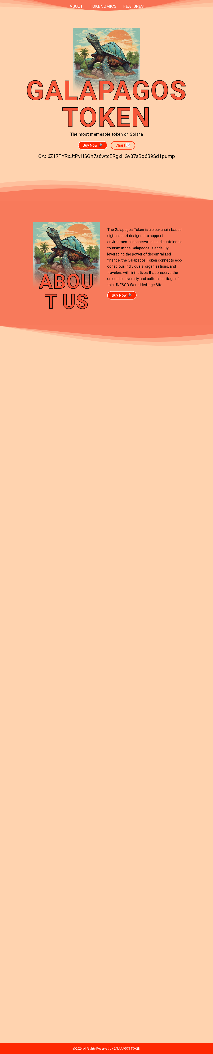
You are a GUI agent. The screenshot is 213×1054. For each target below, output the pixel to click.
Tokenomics (103, 6)
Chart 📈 (122, 145)
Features (133, 6)
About (76, 6)
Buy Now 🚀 (93, 145)
